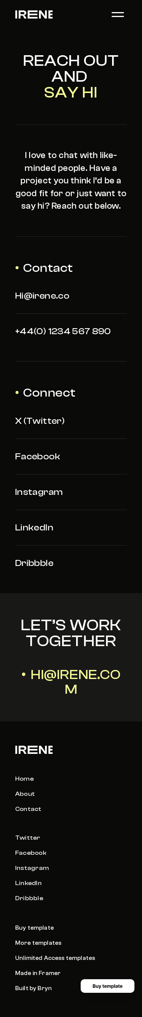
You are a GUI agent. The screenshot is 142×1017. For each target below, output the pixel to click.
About (25, 794)
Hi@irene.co (42, 296)
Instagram (39, 492)
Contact (28, 809)
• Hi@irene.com (71, 682)
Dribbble (34, 563)
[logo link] (34, 14)
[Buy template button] (107, 986)
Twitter (28, 837)
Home (24, 778)
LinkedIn (34, 527)
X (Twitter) (40, 421)
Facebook (37, 456)
